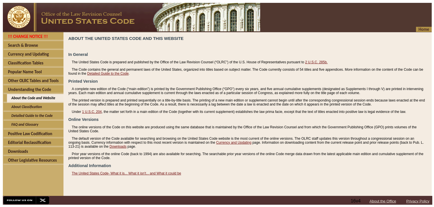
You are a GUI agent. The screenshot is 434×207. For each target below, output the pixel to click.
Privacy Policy (417, 201)
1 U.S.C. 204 (92, 112)
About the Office (383, 201)
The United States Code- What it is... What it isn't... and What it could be (126, 173)
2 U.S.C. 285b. (316, 62)
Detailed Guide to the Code (108, 74)
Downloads (118, 147)
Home (424, 29)
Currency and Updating (233, 143)
